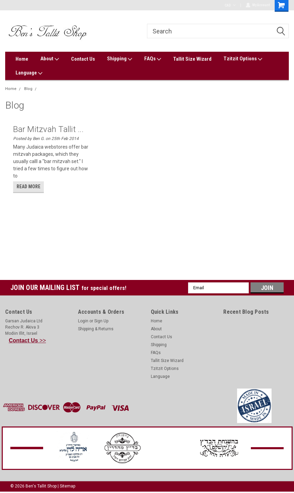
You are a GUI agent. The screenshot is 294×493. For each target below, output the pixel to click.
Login (83, 321)
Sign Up (101, 321)
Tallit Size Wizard (192, 59)
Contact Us (83, 59)
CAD (229, 5)
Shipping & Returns (96, 328)
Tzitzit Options (243, 59)
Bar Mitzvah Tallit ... (48, 129)
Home (22, 59)
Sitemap (67, 486)
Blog (28, 89)
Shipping (119, 59)
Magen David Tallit (56, 89)
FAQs (152, 59)
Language (29, 73)
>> (27, 340)
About (49, 59)
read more (28, 186)
